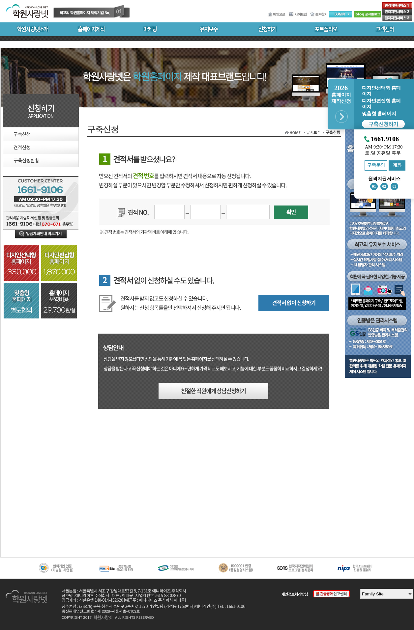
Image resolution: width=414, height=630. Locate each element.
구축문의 (376, 165)
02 (384, 186)
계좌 (397, 165)
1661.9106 (385, 139)
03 (395, 186)
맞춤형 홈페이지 (379, 113)
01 (374, 186)
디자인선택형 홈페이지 (381, 90)
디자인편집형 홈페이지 (381, 103)
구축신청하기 (383, 124)
